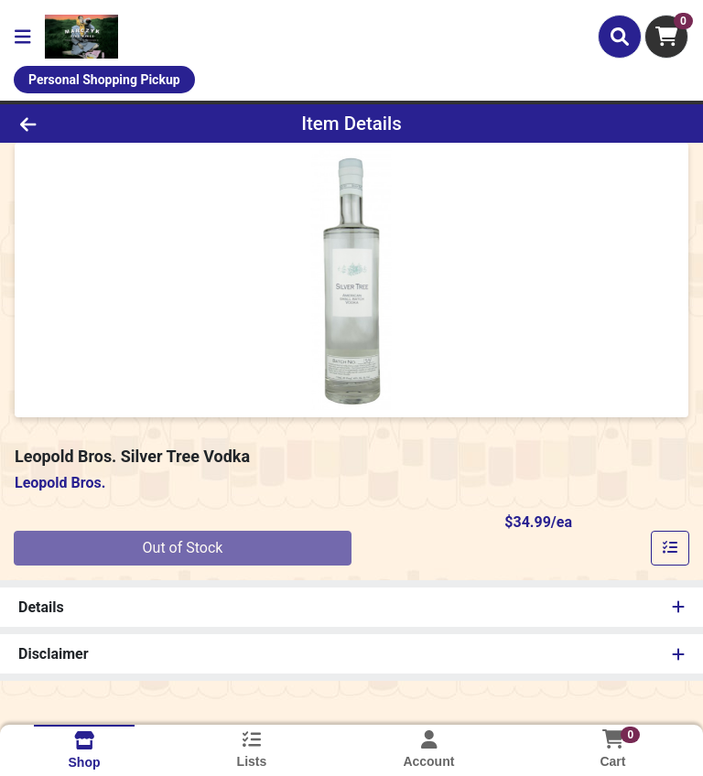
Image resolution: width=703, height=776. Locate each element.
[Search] (620, 36)
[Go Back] (99, 123)
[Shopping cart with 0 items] (666, 37)
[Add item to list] (670, 548)
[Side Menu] (23, 37)
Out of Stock (183, 547)
